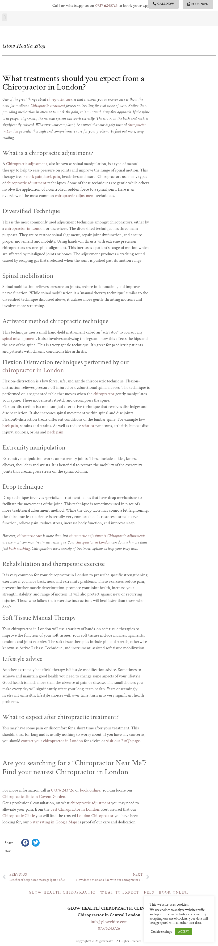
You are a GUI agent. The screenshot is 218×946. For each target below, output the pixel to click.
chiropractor (103, 394)
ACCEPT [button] (183, 932)
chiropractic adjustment (26, 183)
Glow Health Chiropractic (62, 892)
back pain (52, 176)
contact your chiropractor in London (52, 741)
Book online (174, 892)
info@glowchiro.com (109, 922)
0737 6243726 (106, 5)
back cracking (19, 548)
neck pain (34, 176)
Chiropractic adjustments (126, 536)
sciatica (88, 425)
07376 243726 (62, 790)
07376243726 (109, 928)
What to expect (119, 892)
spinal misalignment (19, 338)
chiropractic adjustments (87, 536)
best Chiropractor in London (74, 809)
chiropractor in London (25, 228)
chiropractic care (59, 99)
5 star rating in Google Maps (53, 822)
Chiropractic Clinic (18, 815)
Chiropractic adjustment (26, 164)
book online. (90, 790)
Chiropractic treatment (47, 105)
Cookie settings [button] (161, 932)
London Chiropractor (95, 815)
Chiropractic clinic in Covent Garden (33, 796)
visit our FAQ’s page (123, 741)
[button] (4, 17)
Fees (149, 892)
